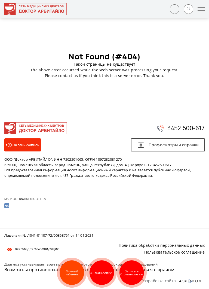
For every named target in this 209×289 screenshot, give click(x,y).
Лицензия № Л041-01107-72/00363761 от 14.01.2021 (48, 235)
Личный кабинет (72, 272)
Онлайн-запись (102, 273)
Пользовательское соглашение (174, 252)
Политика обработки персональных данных (162, 245)
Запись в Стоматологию (131, 272)
